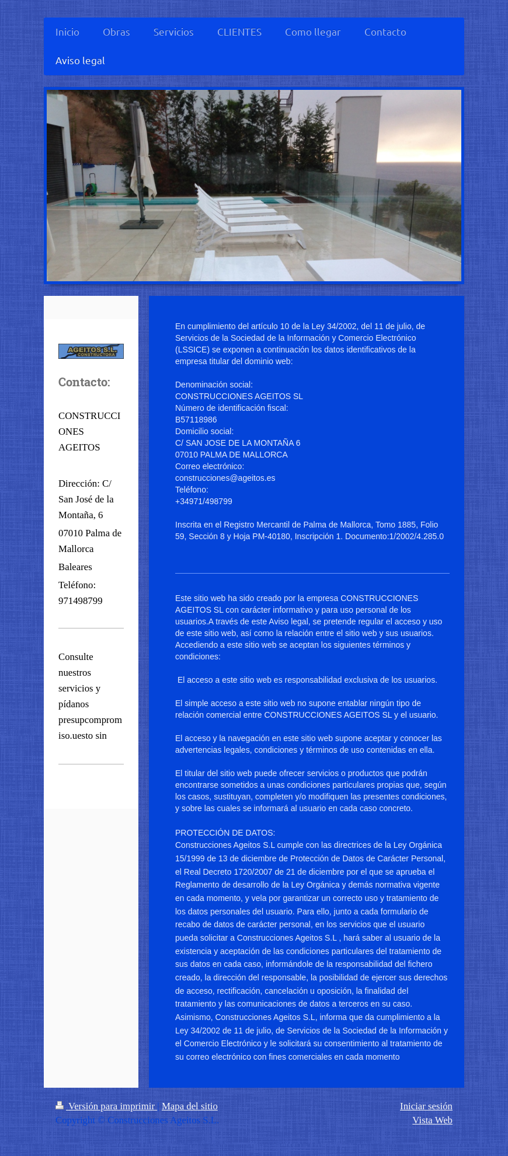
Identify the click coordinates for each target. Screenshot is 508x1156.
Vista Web (432, 1120)
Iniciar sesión (426, 1106)
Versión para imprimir (106, 1106)
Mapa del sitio (190, 1106)
